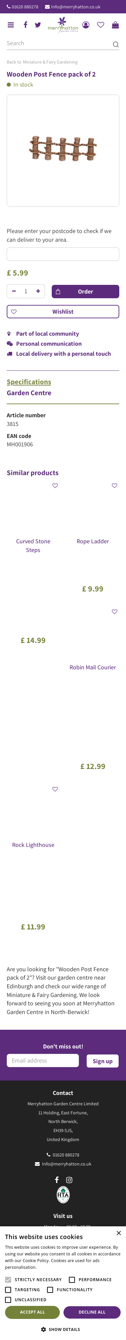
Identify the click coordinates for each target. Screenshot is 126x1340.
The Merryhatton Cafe (63, 1148)
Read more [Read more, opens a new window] (48, 1267)
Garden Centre (29, 393)
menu (11, 25)
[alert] (63, 1283)
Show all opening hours (63, 1029)
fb (26, 25)
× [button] (118, 1233)
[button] (63, 1329)
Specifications (29, 382)
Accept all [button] (32, 1312)
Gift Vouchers (63, 1157)
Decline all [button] (92, 1312)
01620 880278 (25, 7)
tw (38, 25)
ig (69, 915)
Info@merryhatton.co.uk (75, 7)
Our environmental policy (63, 1175)
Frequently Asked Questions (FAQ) (63, 1166)
